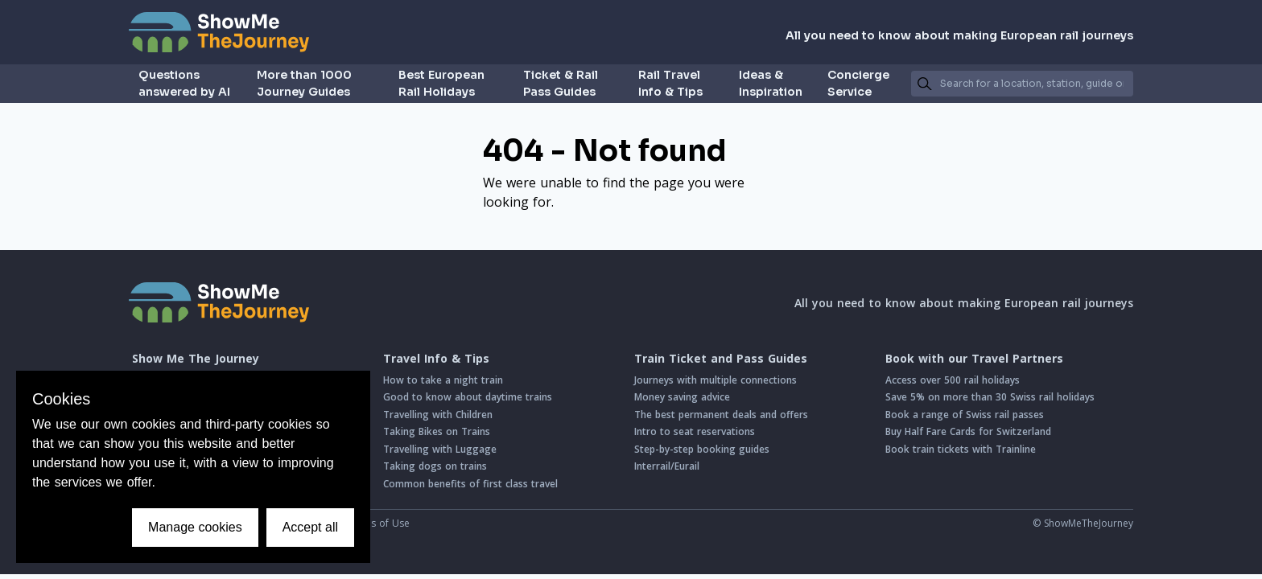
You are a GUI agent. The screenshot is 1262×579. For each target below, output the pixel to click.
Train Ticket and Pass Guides (720, 358)
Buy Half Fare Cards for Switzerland (968, 431)
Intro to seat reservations (694, 431)
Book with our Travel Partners (974, 358)
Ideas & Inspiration (770, 83)
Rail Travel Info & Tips (670, 83)
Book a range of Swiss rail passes (964, 414)
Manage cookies (195, 527)
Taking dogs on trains (435, 466)
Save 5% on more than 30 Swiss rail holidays (990, 397)
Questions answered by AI (184, 83)
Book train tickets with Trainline (960, 449)
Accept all (310, 527)
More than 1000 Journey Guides (304, 83)
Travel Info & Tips (436, 358)
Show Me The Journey (195, 358)
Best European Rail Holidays (441, 83)
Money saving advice (682, 397)
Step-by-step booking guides (701, 449)
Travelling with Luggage (440, 449)
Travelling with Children (438, 414)
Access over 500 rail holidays (952, 380)
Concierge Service (858, 83)
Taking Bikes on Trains (436, 431)
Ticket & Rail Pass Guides (560, 83)
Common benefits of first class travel (470, 484)
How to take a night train (443, 380)
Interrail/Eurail (666, 466)
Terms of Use (378, 523)
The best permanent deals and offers (721, 414)
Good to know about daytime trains (467, 397)
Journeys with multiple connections (715, 380)
